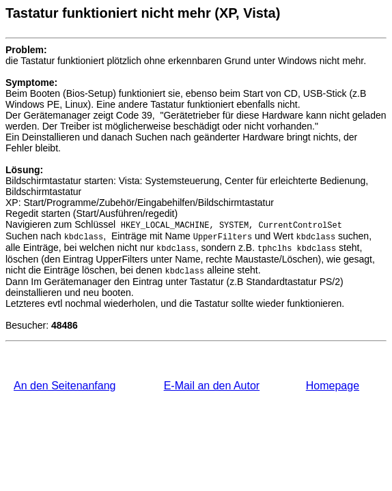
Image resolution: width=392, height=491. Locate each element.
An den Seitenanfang (64, 385)
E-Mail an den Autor (212, 385)
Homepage (332, 385)
